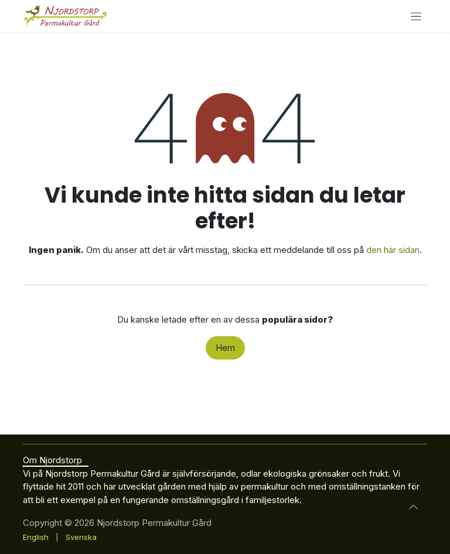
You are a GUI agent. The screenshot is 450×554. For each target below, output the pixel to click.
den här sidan (393, 249)
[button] (413, 507)
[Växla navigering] (416, 16)
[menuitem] (36, 537)
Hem (225, 347)
